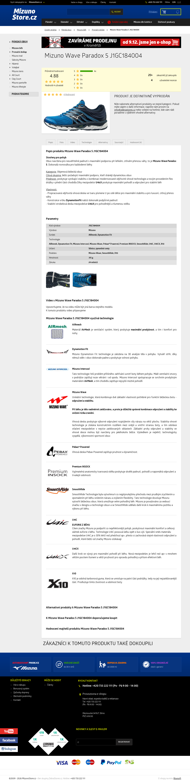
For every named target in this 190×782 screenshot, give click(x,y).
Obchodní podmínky (22, 696)
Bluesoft (177, 779)
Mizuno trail (17, 56)
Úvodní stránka (50, 30)
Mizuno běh (81, 30)
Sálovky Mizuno (19, 60)
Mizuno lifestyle (19, 87)
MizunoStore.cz (35, 2)
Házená (15, 64)
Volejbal (15, 68)
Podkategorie (20, 94)
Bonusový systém (21, 689)
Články (103, 2)
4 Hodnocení (69, 95)
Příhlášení (153, 11)
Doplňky (96, 22)
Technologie (87, 142)
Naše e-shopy (77, 2)
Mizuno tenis (17, 71)
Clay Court (16, 79)
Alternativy (103, 142)
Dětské (80, 22)
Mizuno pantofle (19, 83)
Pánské (49, 22)
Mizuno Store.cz (24, 14)
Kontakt (112, 2)
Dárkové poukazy (166, 22)
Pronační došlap (98, 30)
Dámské (65, 22)
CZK (174, 2)
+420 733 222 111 (154, 2)
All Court (16, 75)
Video (72, 142)
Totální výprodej (120, 22)
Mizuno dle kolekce (143, 22)
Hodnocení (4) (136, 142)
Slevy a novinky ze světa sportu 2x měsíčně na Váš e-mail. (101, 735)
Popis (50, 142)
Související (119, 142)
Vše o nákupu (91, 2)
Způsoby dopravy (21, 693)
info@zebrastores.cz (124, 110)
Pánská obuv (66, 30)
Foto (62, 142)
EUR (179, 2)
